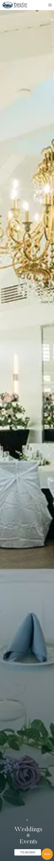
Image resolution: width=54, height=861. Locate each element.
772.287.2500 (27, 852)
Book (47, 854)
